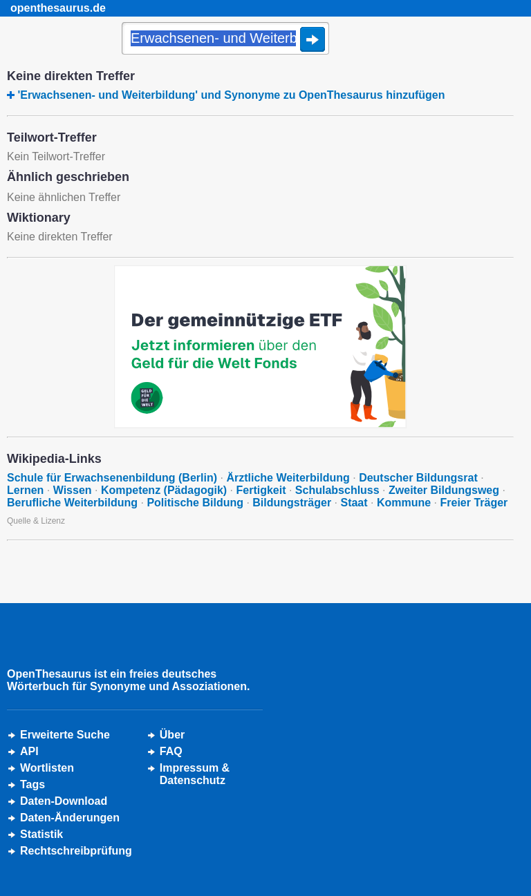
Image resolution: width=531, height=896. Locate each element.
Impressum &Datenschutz (195, 774)
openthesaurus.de (58, 8)
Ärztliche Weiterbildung (287, 478)
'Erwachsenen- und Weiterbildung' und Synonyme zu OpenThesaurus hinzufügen (231, 95)
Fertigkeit (261, 490)
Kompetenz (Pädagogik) (164, 490)
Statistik (41, 834)
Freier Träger (474, 502)
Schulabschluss (337, 490)
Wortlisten (47, 768)
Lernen (25, 490)
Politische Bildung (195, 502)
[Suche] (225, 39)
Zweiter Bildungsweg (444, 490)
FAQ (171, 751)
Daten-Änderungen (70, 817)
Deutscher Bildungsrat (418, 478)
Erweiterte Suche (65, 735)
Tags (32, 784)
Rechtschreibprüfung (76, 851)
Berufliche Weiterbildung (72, 502)
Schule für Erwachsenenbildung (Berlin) (112, 478)
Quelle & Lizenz (36, 521)
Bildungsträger (291, 502)
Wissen (72, 490)
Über (172, 735)
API (29, 751)
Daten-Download (63, 801)
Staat (353, 502)
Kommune (404, 502)
